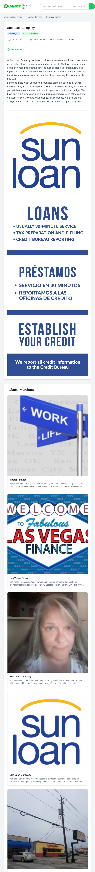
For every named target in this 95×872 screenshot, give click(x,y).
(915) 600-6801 (17, 40)
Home (19, 17)
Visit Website (16, 49)
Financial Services (34, 17)
